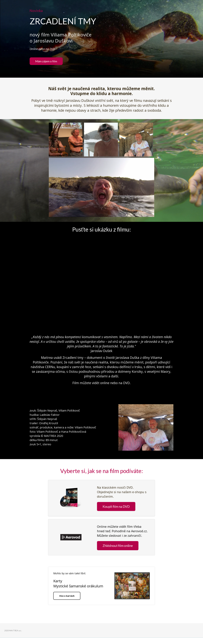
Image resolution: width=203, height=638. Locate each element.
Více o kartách (66, 595)
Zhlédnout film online (118, 546)
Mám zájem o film (46, 61)
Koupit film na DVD (116, 506)
